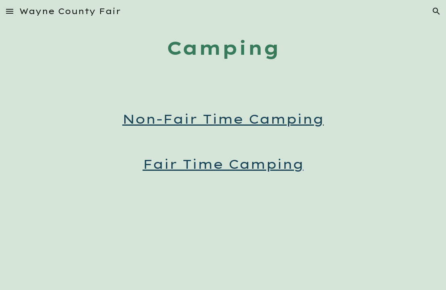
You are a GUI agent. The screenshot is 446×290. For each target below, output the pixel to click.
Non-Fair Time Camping (223, 119)
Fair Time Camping (223, 164)
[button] (9, 11)
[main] (223, 48)
